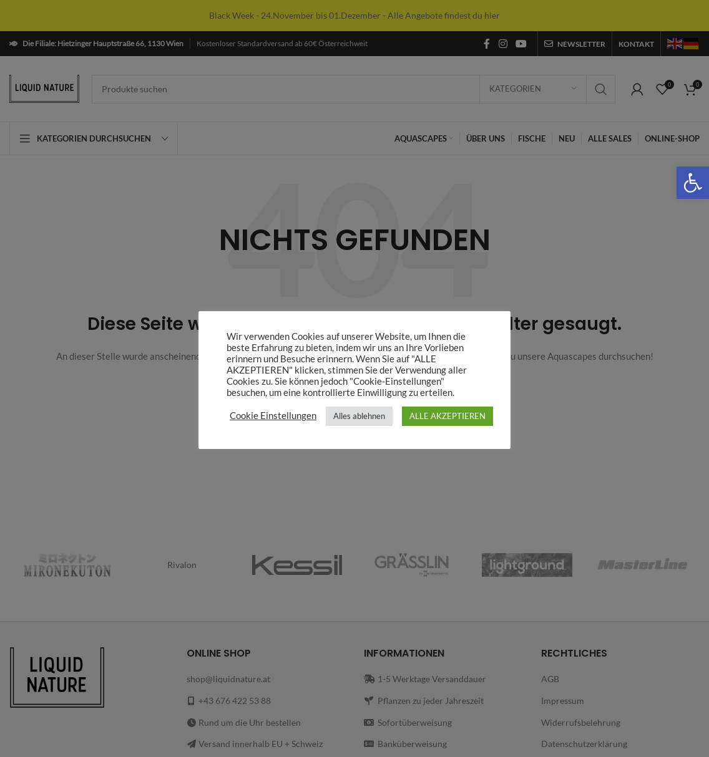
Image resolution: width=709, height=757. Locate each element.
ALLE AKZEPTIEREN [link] (447, 416)
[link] (693, 182)
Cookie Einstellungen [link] (273, 415)
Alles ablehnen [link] (359, 416)
